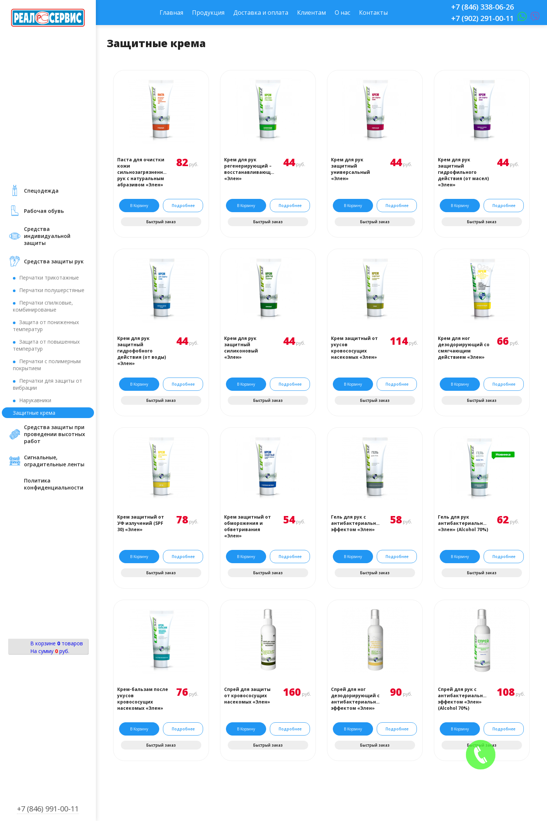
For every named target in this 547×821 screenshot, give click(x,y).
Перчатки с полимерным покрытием (47, 365)
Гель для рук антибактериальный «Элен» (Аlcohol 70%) (463, 523)
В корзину (139, 205)
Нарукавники (35, 400)
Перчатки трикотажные (49, 277)
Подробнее (183, 205)
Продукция (208, 12)
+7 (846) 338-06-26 (482, 7)
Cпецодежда (41, 190)
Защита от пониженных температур (46, 326)
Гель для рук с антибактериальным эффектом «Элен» (357, 523)
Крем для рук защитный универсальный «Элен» (350, 169)
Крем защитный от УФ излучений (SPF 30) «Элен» (140, 523)
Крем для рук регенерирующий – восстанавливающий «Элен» (250, 169)
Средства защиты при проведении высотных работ (54, 434)
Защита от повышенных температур (46, 345)
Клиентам (311, 12)
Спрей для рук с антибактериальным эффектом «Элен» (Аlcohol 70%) (463, 698)
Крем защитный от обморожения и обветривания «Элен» (247, 526)
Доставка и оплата (260, 12)
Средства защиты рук (54, 261)
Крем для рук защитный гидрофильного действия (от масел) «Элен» (463, 172)
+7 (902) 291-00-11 (482, 18)
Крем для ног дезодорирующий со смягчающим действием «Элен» (463, 347)
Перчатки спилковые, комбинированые (43, 306)
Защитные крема (34, 412)
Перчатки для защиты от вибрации (47, 384)
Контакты (373, 12)
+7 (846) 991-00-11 (48, 809)
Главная (171, 12)
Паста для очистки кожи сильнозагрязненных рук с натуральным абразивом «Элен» (143, 172)
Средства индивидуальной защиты (47, 235)
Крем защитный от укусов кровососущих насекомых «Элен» (354, 347)
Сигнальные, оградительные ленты (54, 461)
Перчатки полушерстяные (51, 290)
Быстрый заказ (161, 221)
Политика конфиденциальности (53, 484)
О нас (342, 12)
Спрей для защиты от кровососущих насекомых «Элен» (247, 695)
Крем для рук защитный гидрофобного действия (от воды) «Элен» (141, 350)
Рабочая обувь (44, 210)
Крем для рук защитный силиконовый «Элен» (241, 347)
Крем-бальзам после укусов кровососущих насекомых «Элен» (142, 698)
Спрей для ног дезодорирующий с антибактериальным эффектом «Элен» (357, 698)
